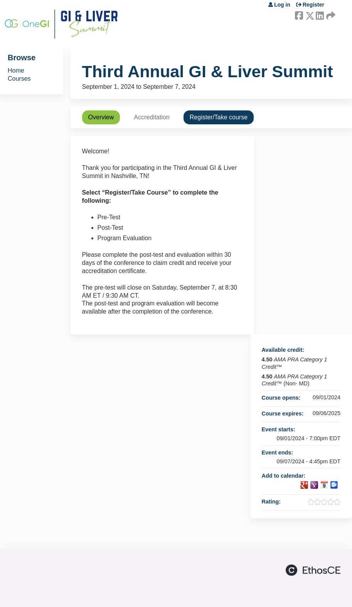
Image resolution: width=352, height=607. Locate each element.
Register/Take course (219, 117)
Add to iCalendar (324, 484)
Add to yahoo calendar (314, 485)
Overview (101, 117)
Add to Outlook (334, 485)
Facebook (299, 14)
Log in (282, 4)
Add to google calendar (304, 485)
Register (313, 4)
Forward (330, 14)
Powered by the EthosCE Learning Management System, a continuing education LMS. (313, 570)
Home (16, 70)
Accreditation (152, 117)
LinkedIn (319, 14)
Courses (19, 78)
